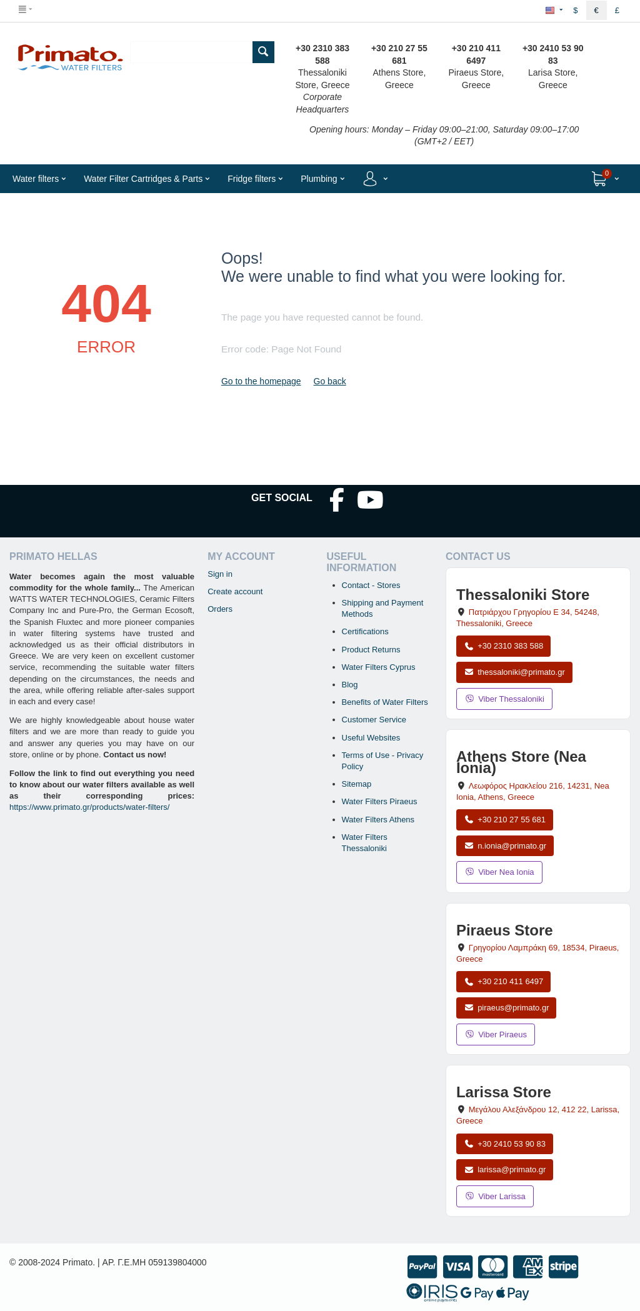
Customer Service (374, 719)
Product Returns (371, 649)
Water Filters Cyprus (379, 667)
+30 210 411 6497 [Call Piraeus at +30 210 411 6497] (503, 981)
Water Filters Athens (378, 819)
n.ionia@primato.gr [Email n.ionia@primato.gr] (505, 845)
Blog (350, 684)
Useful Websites (371, 737)
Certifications (365, 631)
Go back (330, 381)
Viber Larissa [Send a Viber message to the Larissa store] (495, 1196)
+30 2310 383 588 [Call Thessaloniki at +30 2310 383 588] (503, 646)
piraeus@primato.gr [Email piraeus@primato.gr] (506, 1007)
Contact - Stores (371, 585)
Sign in (220, 574)
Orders (220, 609)
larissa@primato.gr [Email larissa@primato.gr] (505, 1169)
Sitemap (357, 784)
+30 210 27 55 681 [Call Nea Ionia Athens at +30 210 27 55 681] (505, 819)
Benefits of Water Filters (385, 702)
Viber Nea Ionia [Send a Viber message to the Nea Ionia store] (499, 872)
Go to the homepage (261, 381)
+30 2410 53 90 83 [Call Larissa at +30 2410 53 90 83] (505, 1144)
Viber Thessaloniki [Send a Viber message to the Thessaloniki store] (504, 699)
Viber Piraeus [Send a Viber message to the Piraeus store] (495, 1034)
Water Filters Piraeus (380, 801)
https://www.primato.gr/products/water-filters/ (89, 807)
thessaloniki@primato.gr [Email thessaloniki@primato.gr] (514, 672)
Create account (235, 591)
